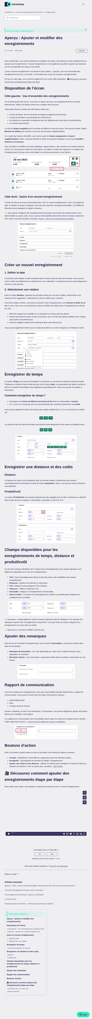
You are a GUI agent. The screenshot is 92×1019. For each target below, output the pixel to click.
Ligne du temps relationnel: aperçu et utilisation (46, 722)
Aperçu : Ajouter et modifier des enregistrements (20, 920)
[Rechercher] (22, 17)
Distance (10, 955)
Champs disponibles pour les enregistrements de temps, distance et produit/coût (23, 963)
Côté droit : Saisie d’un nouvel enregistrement (23, 932)
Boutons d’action (14, 978)
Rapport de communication (18, 974)
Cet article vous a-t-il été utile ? (18, 989)
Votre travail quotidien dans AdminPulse (28, 12)
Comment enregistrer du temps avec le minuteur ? (24, 890)
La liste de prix (10, 899)
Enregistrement (50, 12)
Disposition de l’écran (16, 925)
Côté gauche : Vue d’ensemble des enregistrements (25, 929)
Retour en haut (12, 873)
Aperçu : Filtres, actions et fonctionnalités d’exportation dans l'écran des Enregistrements (40, 886)
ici (17, 630)
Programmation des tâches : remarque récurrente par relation (29, 904)
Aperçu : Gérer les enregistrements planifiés (56, 219)
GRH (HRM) (58, 766)
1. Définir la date (13, 938)
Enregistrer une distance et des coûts (23, 951)
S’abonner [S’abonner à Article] (81, 51)
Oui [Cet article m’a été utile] (40, 854)
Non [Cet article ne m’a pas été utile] (52, 854)
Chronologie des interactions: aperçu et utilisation (24, 895)
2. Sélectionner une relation (17, 941)
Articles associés (13, 991)
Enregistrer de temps (16, 945)
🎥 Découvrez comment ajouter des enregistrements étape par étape (22, 984)
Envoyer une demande (59, 866)
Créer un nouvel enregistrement (20, 935)
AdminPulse (9, 12)
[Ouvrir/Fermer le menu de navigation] (83, 4)
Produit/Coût (11, 958)
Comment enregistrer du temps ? (19, 948)
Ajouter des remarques (16, 970)
